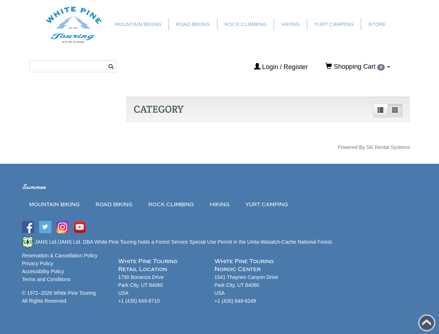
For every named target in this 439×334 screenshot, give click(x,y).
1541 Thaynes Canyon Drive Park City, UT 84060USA (246, 285)
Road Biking (193, 24)
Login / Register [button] (281, 67)
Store (377, 24)
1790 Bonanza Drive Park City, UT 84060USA (141, 285)
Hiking (290, 24)
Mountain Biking (138, 24)
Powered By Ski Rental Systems (374, 147)
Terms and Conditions (46, 279)
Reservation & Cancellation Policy (59, 255)
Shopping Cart (357, 67)
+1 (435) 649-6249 (235, 301)
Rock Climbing (246, 24)
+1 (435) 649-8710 (139, 301)
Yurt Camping (333, 24)
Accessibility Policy (43, 271)
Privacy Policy (37, 263)
